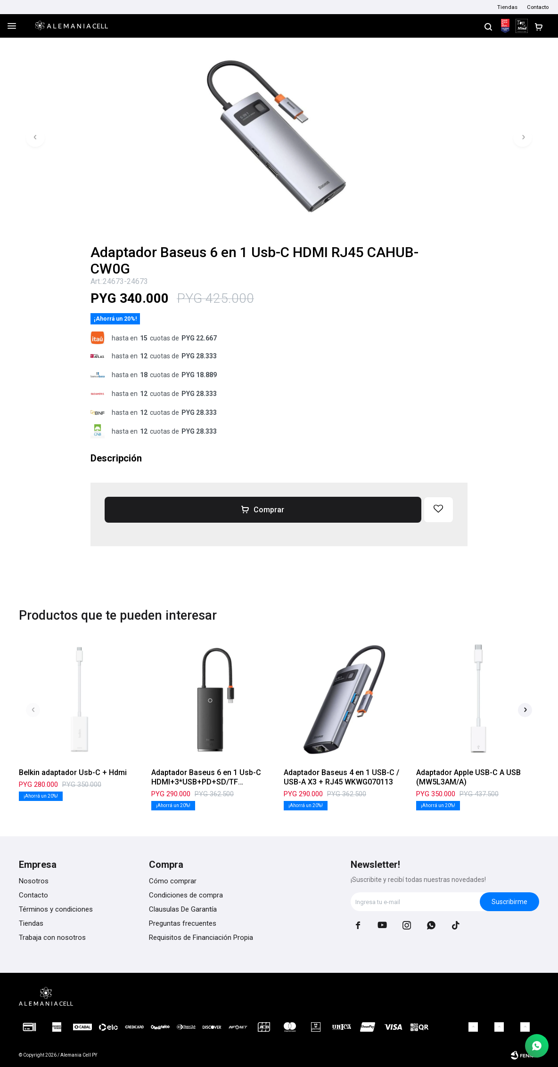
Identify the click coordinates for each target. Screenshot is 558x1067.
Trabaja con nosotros (52, 937)
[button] (488, 26)
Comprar (269, 509)
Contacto (538, 7)
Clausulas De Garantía (183, 909)
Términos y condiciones (56, 909)
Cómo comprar (173, 881)
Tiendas (507, 7)
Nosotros (34, 881)
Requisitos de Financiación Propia (201, 937)
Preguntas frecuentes (182, 923)
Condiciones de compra (186, 895)
